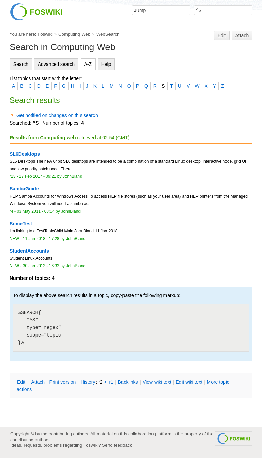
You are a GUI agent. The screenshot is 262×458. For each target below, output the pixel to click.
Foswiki (45, 34)
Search (20, 64)
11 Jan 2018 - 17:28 (41, 238)
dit (22, 382)
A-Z (88, 64)
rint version (62, 382)
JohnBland (72, 176)
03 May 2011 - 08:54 (35, 211)
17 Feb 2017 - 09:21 (37, 176)
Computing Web (74, 34)
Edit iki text (189, 382)
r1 (111, 382)
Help (106, 64)
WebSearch (108, 34)
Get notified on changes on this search (57, 115)
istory (88, 382)
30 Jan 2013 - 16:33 (41, 265)
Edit (222, 35)
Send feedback (117, 445)
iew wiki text (157, 382)
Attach (242, 35)
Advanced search (56, 64)
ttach (38, 382)
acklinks (128, 382)
